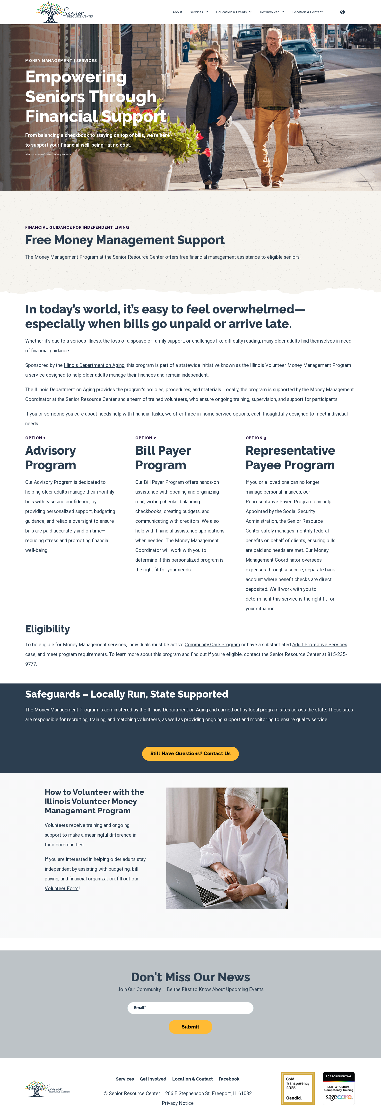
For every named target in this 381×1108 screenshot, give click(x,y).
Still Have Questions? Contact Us (190, 753)
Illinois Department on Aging (94, 365)
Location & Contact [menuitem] (192, 1078)
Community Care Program (212, 644)
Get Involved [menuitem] (153, 1078)
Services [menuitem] (125, 1078)
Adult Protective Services (319, 644)
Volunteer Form (61, 888)
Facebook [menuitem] (229, 1078)
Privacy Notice (178, 1103)
